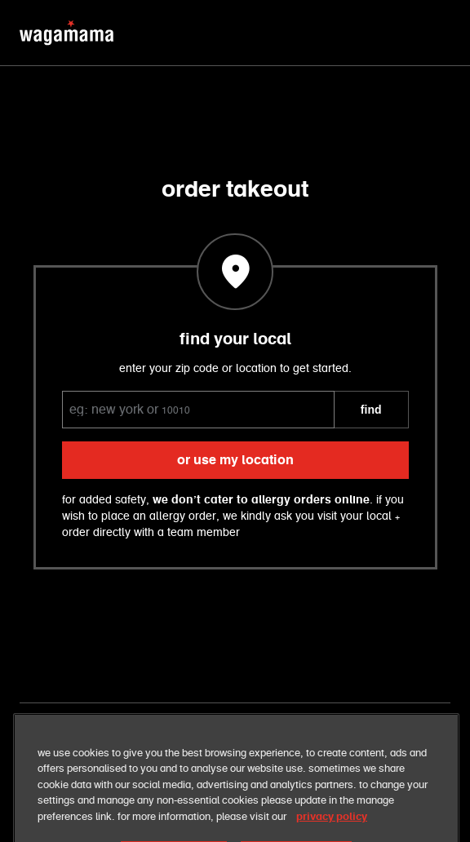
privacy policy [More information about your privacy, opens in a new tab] (331, 827)
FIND (371, 409)
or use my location (235, 460)
